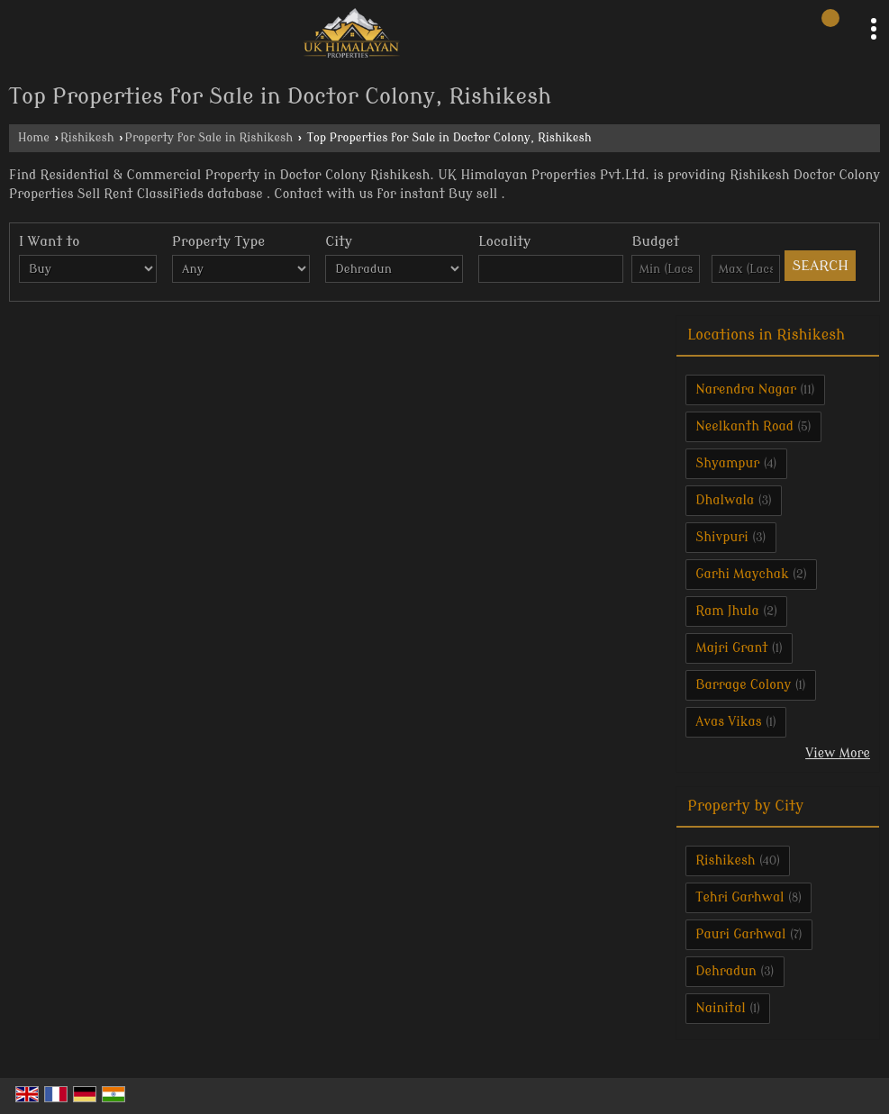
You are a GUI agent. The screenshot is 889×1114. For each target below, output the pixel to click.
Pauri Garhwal (740, 934)
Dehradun (726, 971)
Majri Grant (731, 648)
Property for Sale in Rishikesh (209, 137)
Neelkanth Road (744, 426)
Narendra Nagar (745, 389)
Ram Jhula (727, 611)
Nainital (720, 1008)
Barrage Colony (743, 685)
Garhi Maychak (741, 574)
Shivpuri (721, 537)
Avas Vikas (728, 722)
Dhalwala (724, 500)
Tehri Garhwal (739, 897)
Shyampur (727, 463)
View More (837, 753)
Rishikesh (87, 137)
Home (34, 137)
